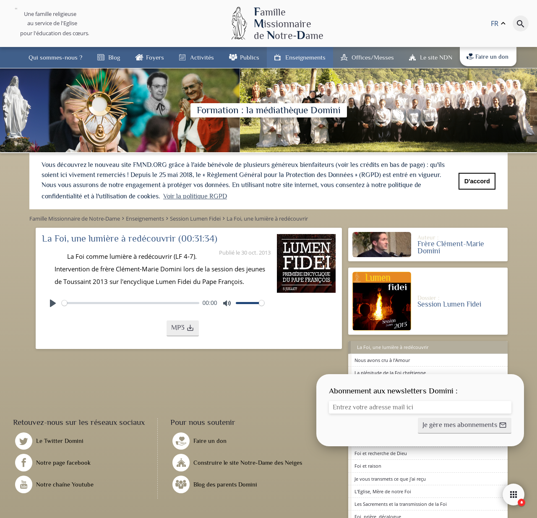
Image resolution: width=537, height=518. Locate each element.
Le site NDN (436, 57)
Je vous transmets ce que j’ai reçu (390, 478)
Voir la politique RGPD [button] (195, 196)
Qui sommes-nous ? (55, 57)
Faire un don (487, 56)
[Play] (53, 302)
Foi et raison (368, 465)
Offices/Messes (373, 57)
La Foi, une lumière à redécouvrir (392, 347)
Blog (114, 57)
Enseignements (305, 57)
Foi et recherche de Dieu (381, 452)
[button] (183, 328)
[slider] (130, 302)
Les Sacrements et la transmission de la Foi (401, 503)
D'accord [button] (477, 181)
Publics (249, 57)
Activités (202, 57)
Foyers (155, 57)
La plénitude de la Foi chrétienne (390, 372)
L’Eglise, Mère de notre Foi (383, 490)
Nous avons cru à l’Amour (382, 359)
